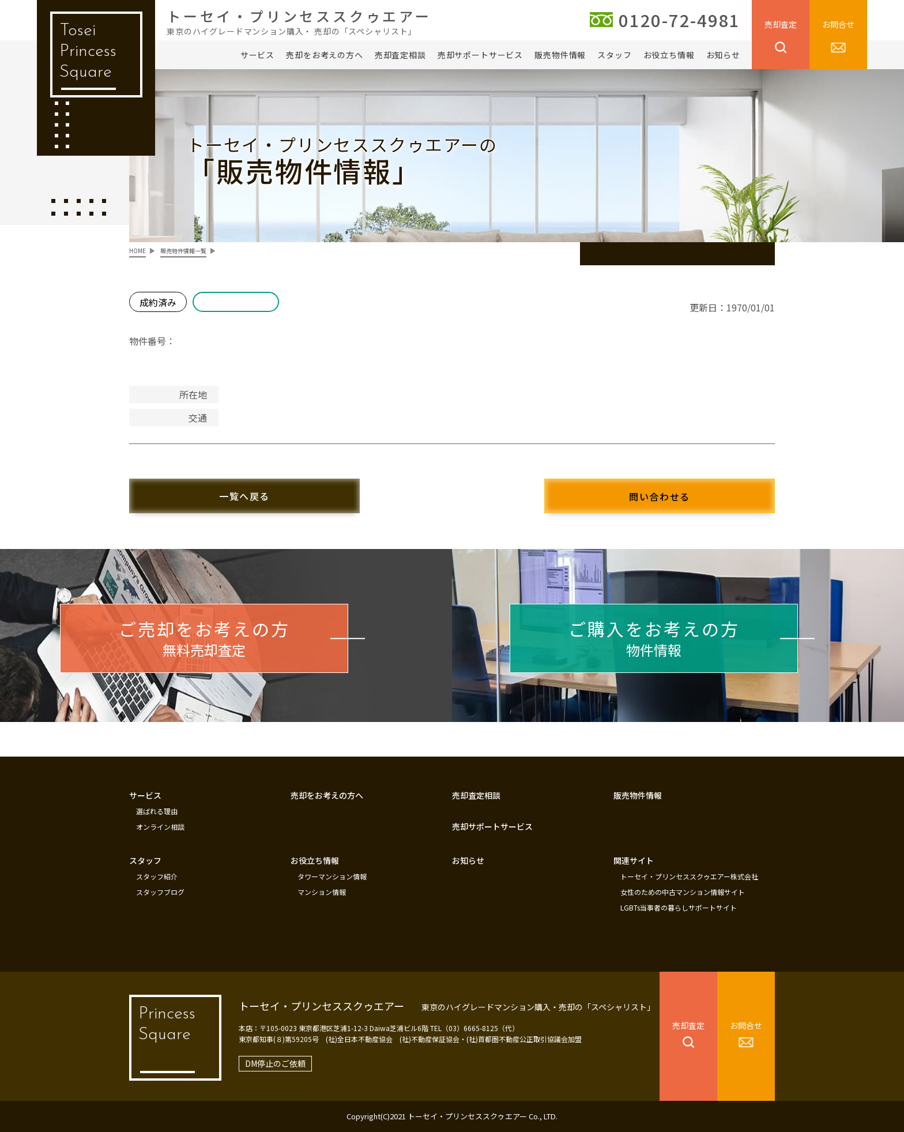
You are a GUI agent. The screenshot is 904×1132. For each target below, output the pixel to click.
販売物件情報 (560, 55)
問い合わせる (659, 496)
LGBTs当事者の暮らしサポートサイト (678, 907)
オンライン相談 (160, 826)
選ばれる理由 (157, 811)
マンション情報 (321, 892)
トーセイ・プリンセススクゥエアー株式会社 (689, 876)
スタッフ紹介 (157, 876)
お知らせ (723, 55)
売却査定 (780, 24)
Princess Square (166, 1024)
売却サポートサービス (480, 55)
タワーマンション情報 (332, 876)
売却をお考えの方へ (324, 55)
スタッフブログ (160, 892)
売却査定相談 (400, 55)
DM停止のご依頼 (275, 1063)
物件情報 (654, 638)
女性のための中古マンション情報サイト (682, 892)
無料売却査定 (204, 638)
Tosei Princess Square (87, 51)
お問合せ (838, 24)
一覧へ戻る (244, 496)
